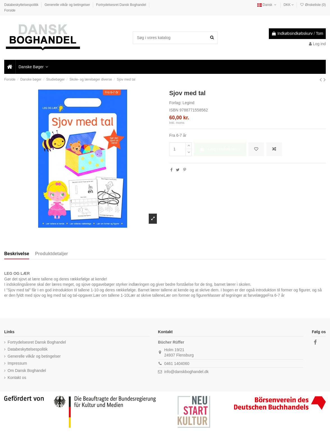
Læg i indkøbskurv (220, 149)
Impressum (17, 363)
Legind (188, 102)
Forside (9, 10)
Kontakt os (17, 377)
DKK (289, 5)
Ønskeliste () (313, 5)
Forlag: (175, 102)
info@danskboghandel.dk (186, 371)
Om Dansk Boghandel (27, 370)
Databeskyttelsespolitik (21, 5)
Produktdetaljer (51, 253)
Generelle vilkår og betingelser (68, 5)
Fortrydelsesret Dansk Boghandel (121, 5)
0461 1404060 (176, 363)
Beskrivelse (16, 253)
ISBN (173, 110)
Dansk (267, 5)
